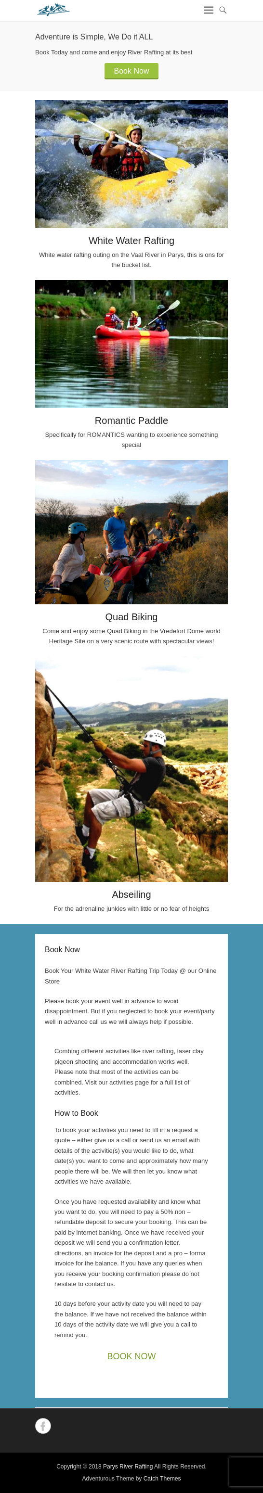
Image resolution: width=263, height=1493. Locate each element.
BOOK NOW (131, 1356)
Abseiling (131, 894)
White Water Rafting (131, 240)
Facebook (43, 1426)
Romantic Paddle (131, 420)
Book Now (131, 71)
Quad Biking (131, 617)
